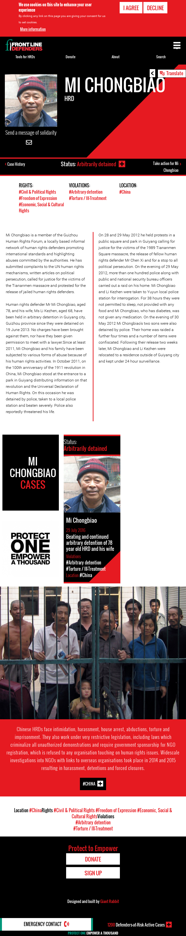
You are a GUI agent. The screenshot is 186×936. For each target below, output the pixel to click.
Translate (174, 73)
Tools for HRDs (25, 56)
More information (33, 29)
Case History (16, 164)
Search (161, 56)
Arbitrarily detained (96, 164)
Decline (155, 8)
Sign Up (93, 873)
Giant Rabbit (109, 901)
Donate (70, 56)
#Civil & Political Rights (37, 193)
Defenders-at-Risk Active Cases (136, 924)
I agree (131, 8)
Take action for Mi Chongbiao (165, 167)
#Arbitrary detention (85, 193)
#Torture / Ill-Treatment (88, 199)
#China (125, 193)
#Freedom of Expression (38, 199)
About (116, 56)
